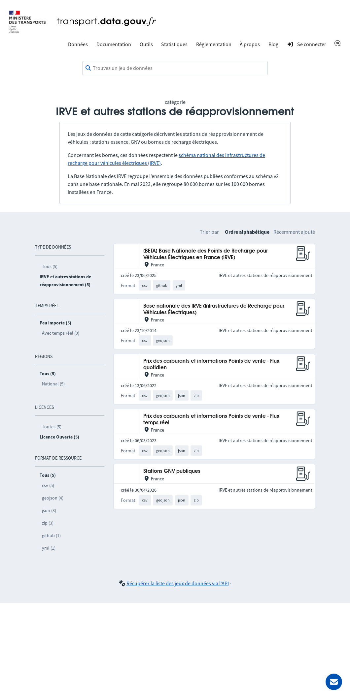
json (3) (49, 510)
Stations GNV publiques (171, 471)
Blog (273, 44)
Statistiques (174, 44)
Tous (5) (49, 266)
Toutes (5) (51, 427)
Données (78, 44)
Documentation (113, 44)
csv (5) (48, 485)
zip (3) (47, 523)
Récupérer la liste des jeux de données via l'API (177, 583)
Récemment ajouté (294, 231)
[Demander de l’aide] (334, 682)
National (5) (53, 384)
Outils (146, 44)
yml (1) (48, 548)
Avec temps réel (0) (60, 333)
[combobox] (175, 68)
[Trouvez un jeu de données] (175, 68)
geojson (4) (52, 498)
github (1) (51, 535)
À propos (250, 44)
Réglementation (213, 44)
